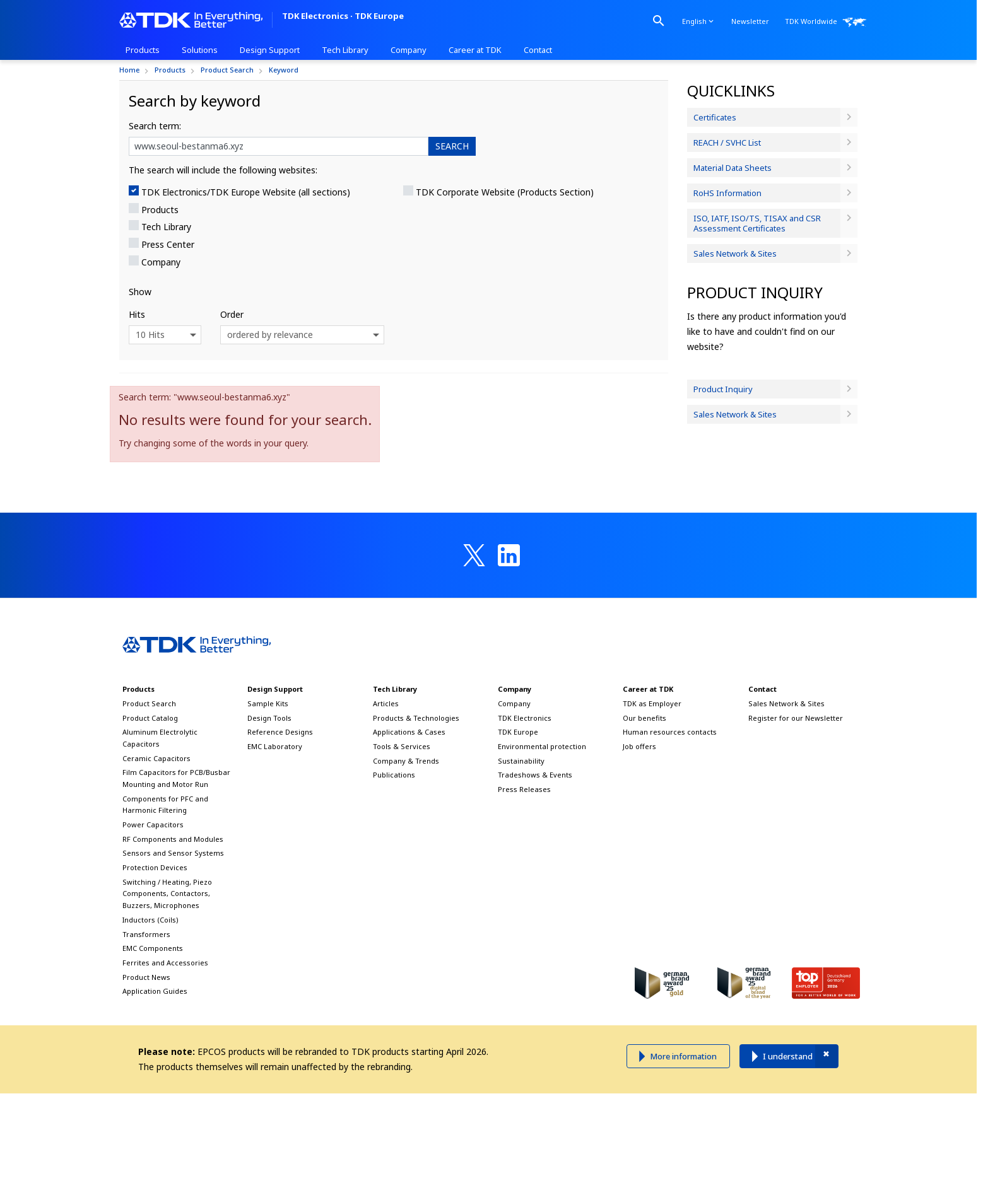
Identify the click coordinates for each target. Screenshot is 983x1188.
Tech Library (166, 227)
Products (160, 210)
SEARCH (452, 146)
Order (232, 314)
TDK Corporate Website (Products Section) (505, 192)
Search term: (155, 126)
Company (160, 262)
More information (683, 1056)
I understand (788, 1056)
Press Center (167, 244)
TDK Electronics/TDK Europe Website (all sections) (245, 192)
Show (140, 292)
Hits (137, 314)
